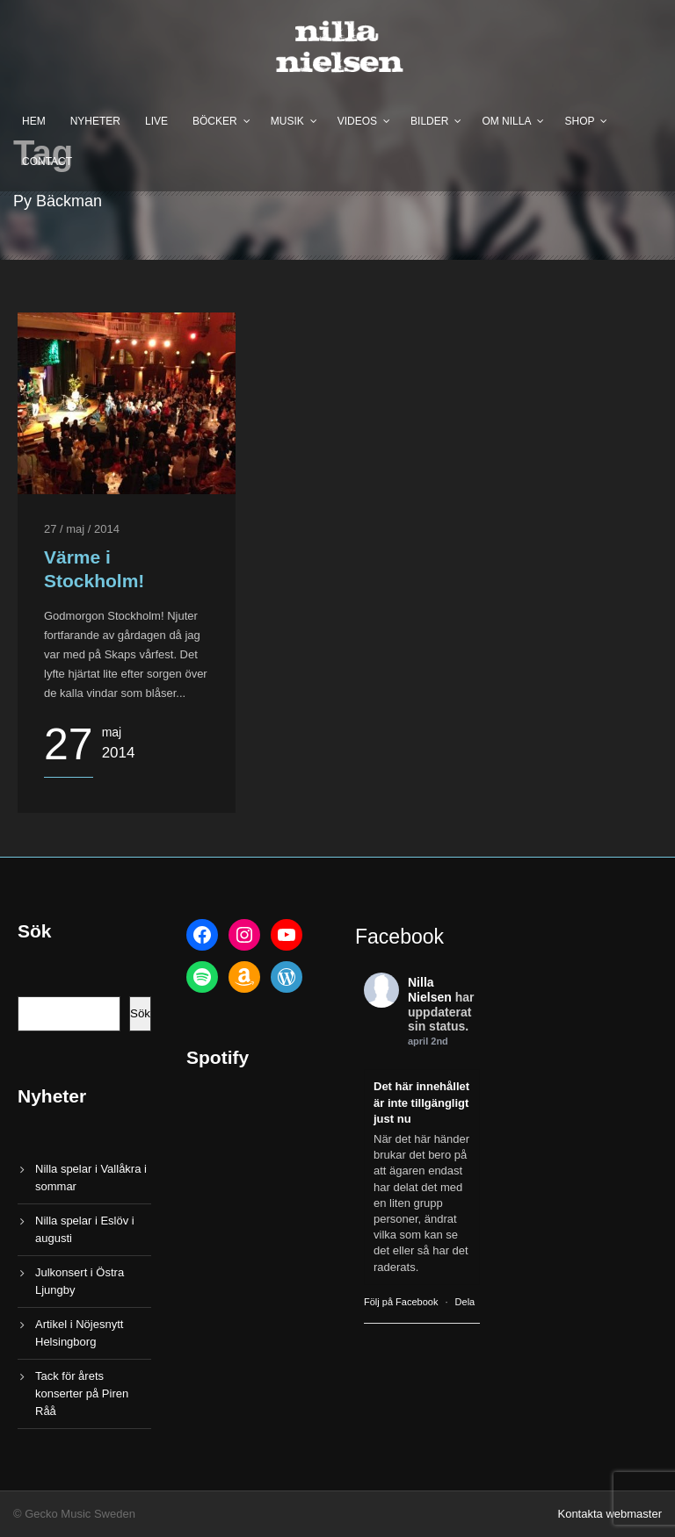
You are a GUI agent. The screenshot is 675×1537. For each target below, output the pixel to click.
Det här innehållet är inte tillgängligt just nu (421, 1102)
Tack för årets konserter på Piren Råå (81, 1393)
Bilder (429, 121)
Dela (465, 1301)
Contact (47, 161)
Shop (579, 121)
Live (156, 121)
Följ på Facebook (401, 1301)
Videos (357, 121)
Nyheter (95, 121)
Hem (34, 121)
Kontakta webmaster (609, 1513)
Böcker (214, 121)
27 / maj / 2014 (82, 528)
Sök (140, 1013)
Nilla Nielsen (430, 989)
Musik (287, 121)
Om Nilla (506, 121)
